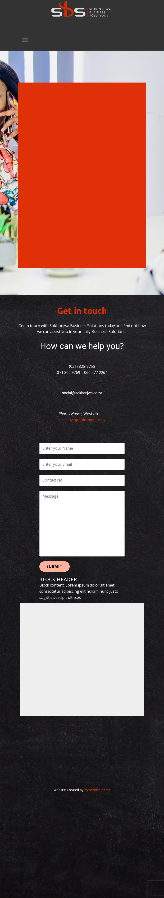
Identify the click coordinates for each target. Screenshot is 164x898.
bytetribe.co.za (97, 790)
